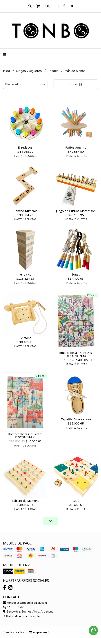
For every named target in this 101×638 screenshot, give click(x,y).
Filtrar (76, 84)
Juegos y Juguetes (29, 71)
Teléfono (25, 338)
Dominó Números (25, 211)
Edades (53, 71)
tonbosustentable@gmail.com (25, 603)
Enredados (25, 147)
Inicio (7, 71)
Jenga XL (25, 274)
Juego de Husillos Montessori (75, 211)
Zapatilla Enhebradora (76, 419)
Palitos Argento (75, 147)
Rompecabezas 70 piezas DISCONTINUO (25, 435)
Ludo (75, 501)
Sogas (76, 274)
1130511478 (14, 607)
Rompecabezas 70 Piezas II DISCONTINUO (75, 354)
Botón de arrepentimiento (21, 616)
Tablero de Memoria (25, 501)
